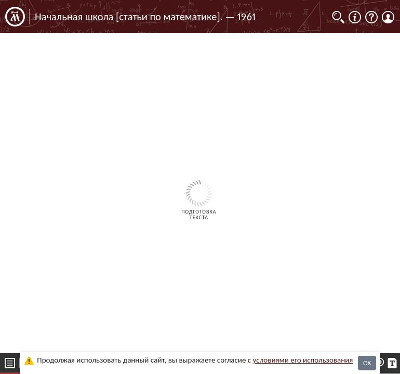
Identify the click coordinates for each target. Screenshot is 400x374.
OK (367, 363)
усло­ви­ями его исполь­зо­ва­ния (303, 360)
